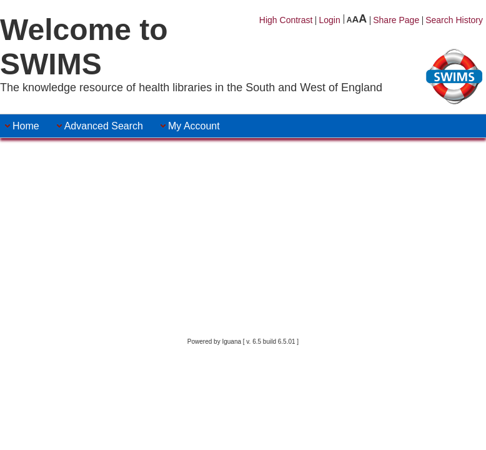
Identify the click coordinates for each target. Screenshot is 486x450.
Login (329, 20)
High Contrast (286, 20)
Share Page (396, 20)
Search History (454, 20)
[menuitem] (26, 126)
